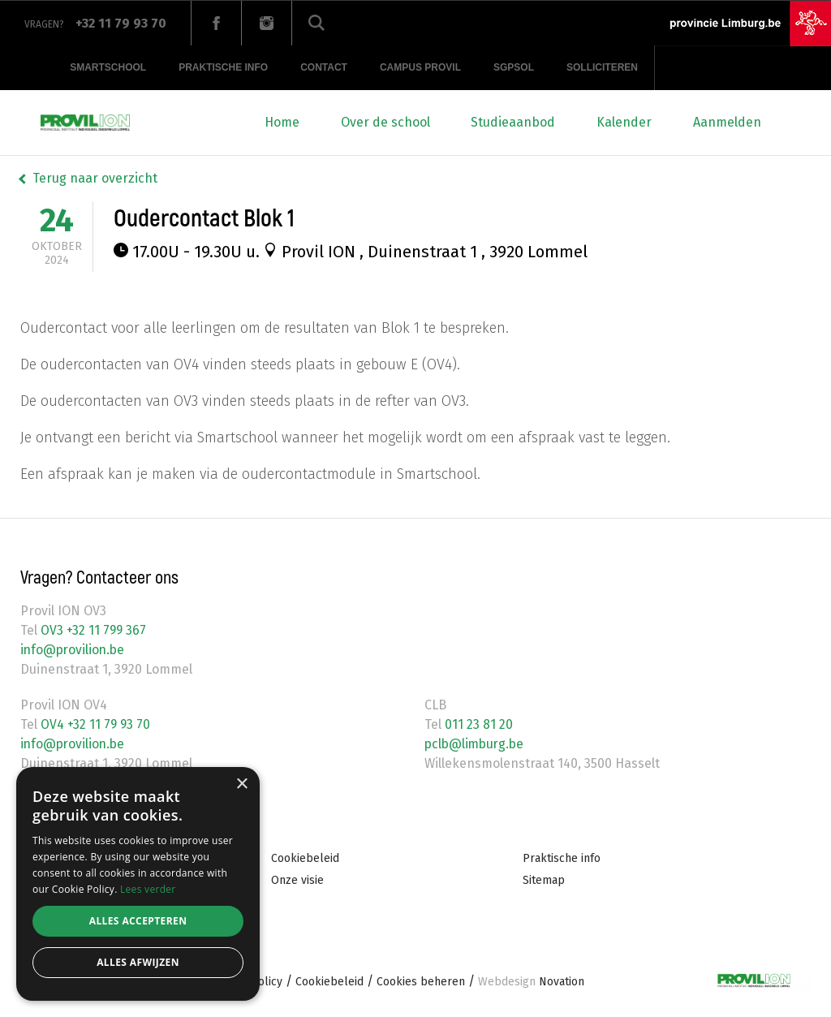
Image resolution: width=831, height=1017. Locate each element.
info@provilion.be (74, 649)
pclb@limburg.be (476, 744)
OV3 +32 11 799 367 (92, 630)
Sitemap (544, 880)
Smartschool (108, 67)
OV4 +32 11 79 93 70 (94, 724)
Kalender (624, 122)
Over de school (385, 122)
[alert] (138, 884)
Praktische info (223, 67)
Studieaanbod (513, 122)
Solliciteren (602, 67)
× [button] (241, 784)
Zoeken (316, 23)
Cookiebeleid (305, 858)
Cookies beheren (421, 982)
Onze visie (297, 880)
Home (282, 122)
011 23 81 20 (477, 724)
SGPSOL (513, 67)
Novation (531, 982)
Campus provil (420, 67)
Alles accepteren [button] (138, 921)
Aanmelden (727, 122)
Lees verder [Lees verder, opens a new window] (148, 889)
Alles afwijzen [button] (138, 962)
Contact (323, 67)
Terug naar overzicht (94, 178)
